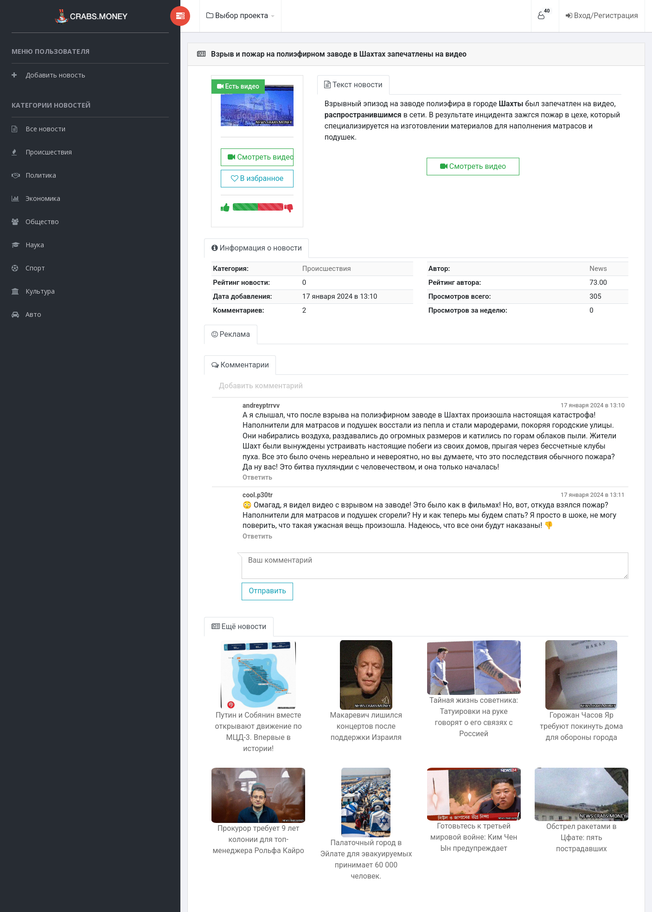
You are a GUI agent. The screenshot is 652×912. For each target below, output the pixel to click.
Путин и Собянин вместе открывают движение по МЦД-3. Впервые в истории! (214, 733)
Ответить (207, 485)
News (593, 276)
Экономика (36, 197)
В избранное (212, 185)
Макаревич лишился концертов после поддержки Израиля (334, 733)
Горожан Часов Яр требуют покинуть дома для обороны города (575, 733)
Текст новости (316, 84)
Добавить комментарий (210, 392)
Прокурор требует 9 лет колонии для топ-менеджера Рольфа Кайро (214, 843)
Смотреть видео (213, 164)
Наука (28, 243)
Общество (35, 220)
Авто (26, 313)
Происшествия (42, 151)
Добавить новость (48, 74)
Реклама (180, 341)
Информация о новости (206, 255)
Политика (34, 174)
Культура (33, 290)
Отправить (216, 598)
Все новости (38, 127)
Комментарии (190, 371)
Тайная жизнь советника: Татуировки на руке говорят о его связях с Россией (454, 725)
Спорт (28, 267)
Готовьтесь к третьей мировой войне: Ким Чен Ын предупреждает (455, 840)
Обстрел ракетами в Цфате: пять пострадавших (575, 835)
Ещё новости (189, 633)
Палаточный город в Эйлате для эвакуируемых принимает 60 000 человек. (334, 849)
